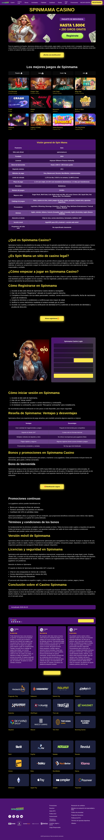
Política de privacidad (77, 812)
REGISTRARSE (96, 2)
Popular (18, 73)
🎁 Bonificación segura (52, 486)
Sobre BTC (52, 811)
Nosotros (51, 808)
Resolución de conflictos (78, 805)
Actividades (34, 2)
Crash (63, 73)
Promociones (74, 2)
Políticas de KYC (76, 818)
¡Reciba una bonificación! (52, 55)
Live (40, 73)
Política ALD (52, 813)
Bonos (26, 2)
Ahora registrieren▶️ (52, 318)
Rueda (60, 2)
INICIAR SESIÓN (85, 2)
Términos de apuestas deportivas (80, 820)
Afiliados (73, 823)
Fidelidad (43, 2)
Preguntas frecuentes (77, 815)
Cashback (52, 2)
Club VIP (66, 2)
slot (85, 73)
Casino (12, 2)
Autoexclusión (53, 816)
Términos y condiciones (52, 820)
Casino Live (20, 2)
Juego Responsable (54, 827)
